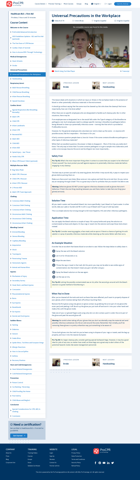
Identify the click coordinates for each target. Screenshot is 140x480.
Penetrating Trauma (19, 258)
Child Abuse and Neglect (21, 400)
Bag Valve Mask (18, 170)
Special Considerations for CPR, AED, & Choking (26, 410)
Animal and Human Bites (21, 267)
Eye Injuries (16, 303)
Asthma (15, 356)
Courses (30, 456)
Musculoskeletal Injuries (21, 294)
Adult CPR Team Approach (21, 192)
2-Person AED (17, 188)
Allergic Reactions (18, 347)
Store (29, 462)
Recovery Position (18, 360)
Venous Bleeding (18, 236)
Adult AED (15, 139)
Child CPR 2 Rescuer (19, 179)
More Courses (68, 4)
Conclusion (16, 416)
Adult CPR (15, 117)
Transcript (125, 72)
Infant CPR (16, 130)
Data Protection (76, 456)
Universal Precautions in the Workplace (26, 74)
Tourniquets (16, 254)
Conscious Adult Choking (21, 201)
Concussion (16, 289)
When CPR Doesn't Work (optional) (25, 161)
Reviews (52, 459)
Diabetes (15, 329)
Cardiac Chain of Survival (21, 48)
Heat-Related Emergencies (22, 369)
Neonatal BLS (17, 134)
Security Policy (76, 462)
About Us (8, 453)
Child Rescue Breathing (20, 92)
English (95, 4)
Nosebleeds (16, 307)
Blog (86, 4)
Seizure (15, 334)
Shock (14, 250)
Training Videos (32, 453)
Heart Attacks (17, 61)
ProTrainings (57, 472)
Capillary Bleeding (19, 241)
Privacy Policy (75, 453)
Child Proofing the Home (21, 391)
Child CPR (15, 121)
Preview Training (54, 4)
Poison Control (17, 383)
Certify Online (122, 4)
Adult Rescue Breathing (20, 88)
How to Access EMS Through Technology (27, 52)
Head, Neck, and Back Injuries (23, 285)
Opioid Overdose (18, 101)
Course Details (40, 4)
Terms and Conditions (78, 459)
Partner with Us (54, 466)
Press (7, 456)
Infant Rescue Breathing (21, 96)
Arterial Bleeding (18, 232)
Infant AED (16, 148)
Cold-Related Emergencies (22, 374)
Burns (14, 298)
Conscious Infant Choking (21, 210)
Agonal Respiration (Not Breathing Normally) (24, 111)
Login (51, 453)
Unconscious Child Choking (22, 219)
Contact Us (53, 462)
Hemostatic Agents (19, 263)
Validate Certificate (34, 466)
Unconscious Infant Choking (22, 223)
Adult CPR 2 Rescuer (19, 174)
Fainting (15, 325)
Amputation (16, 245)
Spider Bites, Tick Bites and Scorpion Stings (28, 343)
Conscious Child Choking (21, 205)
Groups (79, 4)
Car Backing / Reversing (21, 387)
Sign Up (52, 456)
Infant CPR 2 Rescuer (19, 183)
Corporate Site (10, 462)
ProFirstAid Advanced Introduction (24, 32)
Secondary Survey (18, 281)
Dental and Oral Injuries (20, 316)
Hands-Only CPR (18, 157)
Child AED (15, 143)
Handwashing (17, 79)
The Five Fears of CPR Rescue (23, 43)
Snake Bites (16, 338)
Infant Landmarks (18, 126)
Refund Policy (75, 466)
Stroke (14, 65)
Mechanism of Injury (19, 276)
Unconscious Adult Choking (22, 214)
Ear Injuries (16, 312)
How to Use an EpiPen (20, 351)
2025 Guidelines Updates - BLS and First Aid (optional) (27, 37)
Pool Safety (16, 396)
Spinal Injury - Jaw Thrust (21, 152)
